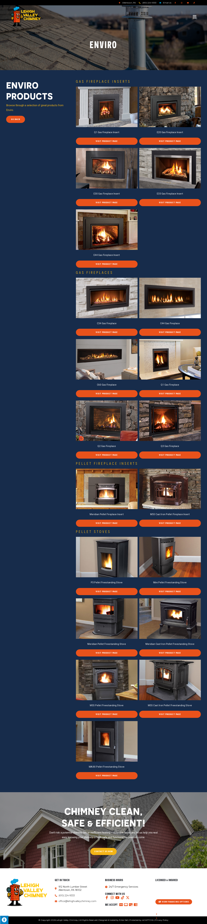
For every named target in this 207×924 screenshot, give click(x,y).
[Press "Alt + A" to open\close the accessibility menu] (4, 920)
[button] (107, 141)
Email (167, 2)
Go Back (15, 119)
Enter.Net (123, 920)
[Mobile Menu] (195, 16)
